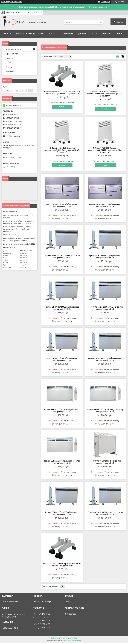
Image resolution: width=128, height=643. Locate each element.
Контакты (53, 34)
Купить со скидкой (98, 7)
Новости (106, 34)
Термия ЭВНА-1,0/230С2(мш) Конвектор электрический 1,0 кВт (62, 513)
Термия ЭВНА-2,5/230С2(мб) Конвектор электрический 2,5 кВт (62, 205)
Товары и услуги (24, 34)
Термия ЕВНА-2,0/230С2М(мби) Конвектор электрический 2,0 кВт (62, 411)
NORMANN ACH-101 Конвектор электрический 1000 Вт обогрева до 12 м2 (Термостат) (105, 94)
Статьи (119, 34)
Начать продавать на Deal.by (11, 2)
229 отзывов (105, 2)
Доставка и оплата (87, 34)
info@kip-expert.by (13, 136)
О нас (41, 34)
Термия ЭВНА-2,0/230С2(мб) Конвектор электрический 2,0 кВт (105, 205)
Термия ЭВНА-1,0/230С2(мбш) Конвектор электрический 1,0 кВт (105, 513)
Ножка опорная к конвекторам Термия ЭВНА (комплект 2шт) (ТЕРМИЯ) (62, 564)
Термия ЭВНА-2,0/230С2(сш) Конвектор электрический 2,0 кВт (62, 308)
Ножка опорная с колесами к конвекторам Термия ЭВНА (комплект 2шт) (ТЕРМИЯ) (62, 93)
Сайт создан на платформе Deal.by (64, 638)
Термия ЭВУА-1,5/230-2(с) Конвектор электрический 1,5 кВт (105, 462)
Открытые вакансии (10, 602)
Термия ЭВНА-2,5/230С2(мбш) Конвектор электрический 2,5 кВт (62, 257)
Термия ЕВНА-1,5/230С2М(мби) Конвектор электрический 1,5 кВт (105, 411)
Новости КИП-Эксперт (42, 602)
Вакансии (68, 34)
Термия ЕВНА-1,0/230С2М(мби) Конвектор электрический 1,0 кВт (62, 462)
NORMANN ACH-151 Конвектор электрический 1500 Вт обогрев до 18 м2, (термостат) (62, 150)
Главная (7, 34)
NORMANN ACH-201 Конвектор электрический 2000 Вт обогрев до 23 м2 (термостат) (105, 150)
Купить (62, 107)
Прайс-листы (12, 54)
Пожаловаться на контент (71, 640)
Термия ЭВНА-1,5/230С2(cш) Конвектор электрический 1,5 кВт (62, 359)
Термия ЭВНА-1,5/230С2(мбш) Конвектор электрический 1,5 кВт (105, 308)
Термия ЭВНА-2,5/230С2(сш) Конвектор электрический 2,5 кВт (105, 257)
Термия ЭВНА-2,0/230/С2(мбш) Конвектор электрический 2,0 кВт (105, 359)
